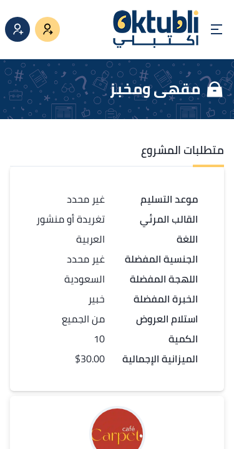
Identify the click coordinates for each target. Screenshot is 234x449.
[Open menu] (216, 29)
